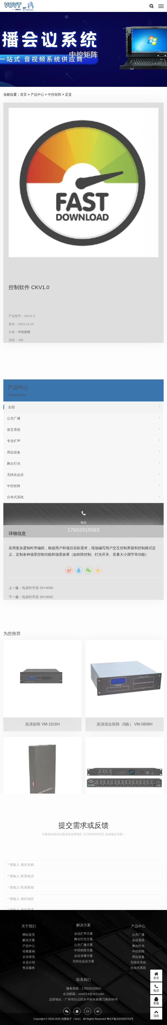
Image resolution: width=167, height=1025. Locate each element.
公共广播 (83, 492)
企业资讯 (28, 979)
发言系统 (83, 503)
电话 (156, 988)
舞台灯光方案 (83, 959)
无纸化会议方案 (83, 981)
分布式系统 (138, 990)
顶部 (156, 1013)
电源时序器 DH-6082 (37, 640)
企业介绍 (28, 984)
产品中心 (37, 94)
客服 (156, 1001)
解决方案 (28, 962)
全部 (84, 480)
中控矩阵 (54, 94)
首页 (23, 94)
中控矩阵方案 (83, 970)
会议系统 (138, 962)
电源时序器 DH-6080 (37, 631)
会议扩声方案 (83, 953)
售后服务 (28, 990)
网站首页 (28, 957)
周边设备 (138, 979)
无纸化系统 (138, 984)
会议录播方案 (83, 975)
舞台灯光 (138, 968)
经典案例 (28, 973)
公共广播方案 (83, 964)
